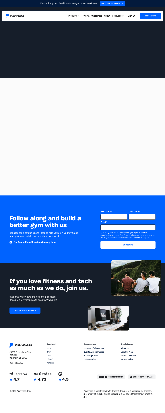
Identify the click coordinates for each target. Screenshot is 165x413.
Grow (49, 352)
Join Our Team (127, 352)
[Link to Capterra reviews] (18, 377)
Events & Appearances (94, 352)
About (107, 16)
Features (50, 363)
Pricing (86, 16)
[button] (74, 15)
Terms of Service (128, 355)
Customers (96, 16)
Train (49, 355)
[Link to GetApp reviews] (43, 377)
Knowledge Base (91, 355)
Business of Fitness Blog (94, 348)
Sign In (131, 16)
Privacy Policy (127, 359)
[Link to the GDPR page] (142, 376)
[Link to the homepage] (15, 16)
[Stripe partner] (111, 376)
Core (49, 348)
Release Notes (90, 359)
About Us (125, 348)
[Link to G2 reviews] (63, 377)
